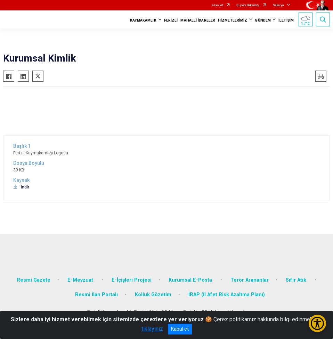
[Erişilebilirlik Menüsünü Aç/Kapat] (317, 323)
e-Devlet (217, 5)
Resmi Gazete (33, 280)
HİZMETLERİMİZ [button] (232, 20)
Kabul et (180, 329)
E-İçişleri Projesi (132, 280)
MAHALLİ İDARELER (197, 20)
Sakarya (278, 5)
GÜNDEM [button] (263, 20)
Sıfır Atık (297, 280)
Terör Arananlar (249, 280)
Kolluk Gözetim (153, 295)
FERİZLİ (171, 20)
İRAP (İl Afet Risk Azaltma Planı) (226, 295)
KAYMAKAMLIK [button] (143, 20)
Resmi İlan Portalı (96, 295)
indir (21, 187)
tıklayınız (152, 328)
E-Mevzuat (81, 280)
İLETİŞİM (286, 20)
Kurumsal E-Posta (191, 280)
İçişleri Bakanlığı (248, 5)
